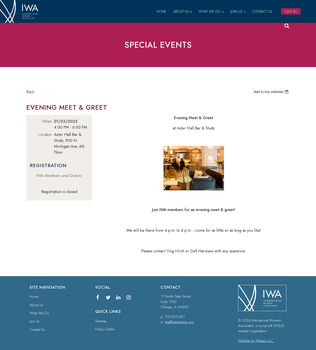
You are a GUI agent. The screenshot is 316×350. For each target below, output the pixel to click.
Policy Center (105, 329)
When (47, 121)
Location (45, 134)
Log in (291, 11)
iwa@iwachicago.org (179, 321)
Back (30, 92)
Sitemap (100, 321)
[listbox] (272, 92)
